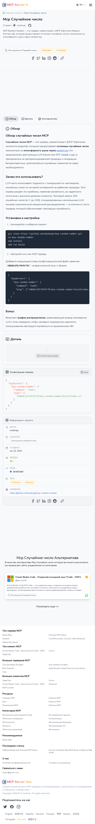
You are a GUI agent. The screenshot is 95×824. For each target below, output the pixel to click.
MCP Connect (8, 687)
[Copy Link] (62, 58)
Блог (4, 701)
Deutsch (40, 813)
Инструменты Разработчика (22, 595)
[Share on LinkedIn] (44, 58)
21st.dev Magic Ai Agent (12, 664)
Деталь (27, 118)
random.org (62, 150)
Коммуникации (55, 718)
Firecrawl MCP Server (57, 635)
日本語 (76, 813)
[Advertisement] (47, 92)
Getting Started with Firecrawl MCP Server (19, 750)
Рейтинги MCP (55, 705)
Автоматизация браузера (60, 722)
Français (50, 813)
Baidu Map (7, 635)
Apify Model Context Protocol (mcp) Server (67, 668)
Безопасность (8, 722)
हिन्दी (59, 813)
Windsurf (53, 684)
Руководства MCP (10, 705)
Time (4, 672)
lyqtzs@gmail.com (10, 772)
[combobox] (81, 4)
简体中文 (19, 813)
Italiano (66, 813)
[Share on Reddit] (55, 58)
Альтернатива (47, 118)
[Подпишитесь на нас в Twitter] (5, 806)
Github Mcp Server (10, 642)
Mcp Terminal (8, 668)
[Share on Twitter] (38, 58)
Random (47, 50)
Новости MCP (55, 701)
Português (10, 819)
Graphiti (5, 638)
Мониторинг (54, 729)
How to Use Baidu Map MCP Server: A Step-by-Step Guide (70, 751)
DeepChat (6, 654)
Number (62, 50)
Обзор (10, 118)
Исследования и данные (59, 715)
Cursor (51, 651)
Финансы (6, 726)
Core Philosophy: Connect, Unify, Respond (67, 638)
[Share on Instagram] (49, 58)
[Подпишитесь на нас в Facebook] (12, 806)
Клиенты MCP (55, 698)
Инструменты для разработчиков (17, 715)
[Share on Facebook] (33, 58)
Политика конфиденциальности (16, 763)
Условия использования (59, 763)
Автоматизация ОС (57, 726)
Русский (22, 819)
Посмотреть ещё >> (47, 606)
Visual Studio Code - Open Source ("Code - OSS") (23, 651)
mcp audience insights (58, 664)
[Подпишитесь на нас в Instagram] (18, 806)
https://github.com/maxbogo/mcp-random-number (33, 493)
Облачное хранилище (12, 729)
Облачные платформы (12, 718)
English (8, 813)
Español (30, 813)
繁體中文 (32, 819)
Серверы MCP (8, 698)
